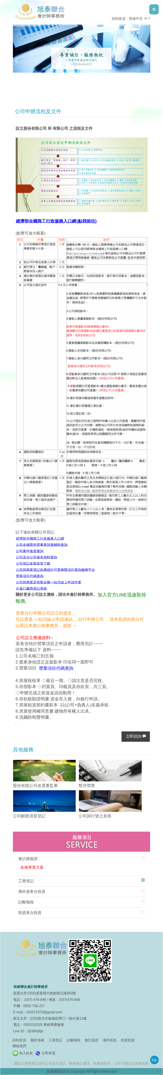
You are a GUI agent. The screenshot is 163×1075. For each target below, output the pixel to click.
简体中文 (136, 18)
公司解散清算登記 (29, 816)
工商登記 (26, 881)
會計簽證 (91, 1040)
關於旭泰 (37, 1040)
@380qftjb (35, 1031)
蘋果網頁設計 (57, 1071)
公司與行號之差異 (95, 816)
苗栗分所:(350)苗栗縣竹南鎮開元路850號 (44, 993)
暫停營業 (87, 785)
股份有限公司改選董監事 (35, 785)
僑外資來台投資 (31, 891)
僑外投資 (110, 1040)
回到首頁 (119, 18)
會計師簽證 (28, 859)
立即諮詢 (133, 736)
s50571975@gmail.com (44, 1012)
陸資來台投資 (30, 913)
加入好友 (26, 1053)
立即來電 (48, 1053)
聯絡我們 (19, 1046)
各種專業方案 (32, 867)
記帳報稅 (26, 902)
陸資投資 (128, 1040)
